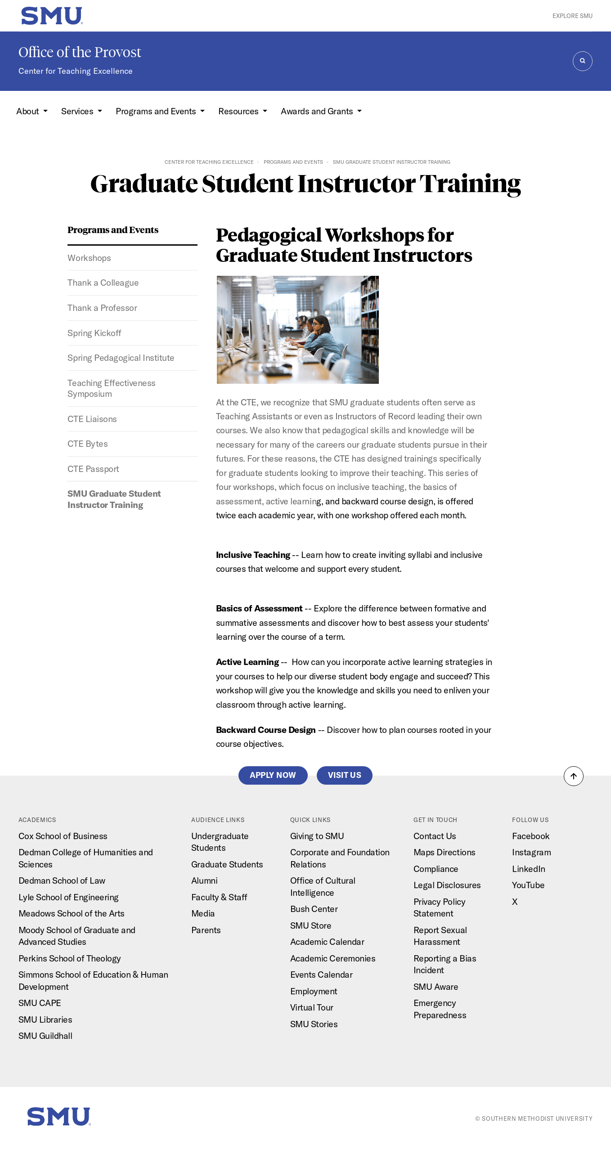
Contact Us (434, 835)
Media (203, 913)
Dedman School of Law (61, 880)
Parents (206, 929)
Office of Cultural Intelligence (322, 886)
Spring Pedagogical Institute (120, 357)
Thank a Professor (102, 307)
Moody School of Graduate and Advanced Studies (76, 936)
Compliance (435, 868)
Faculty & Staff (219, 897)
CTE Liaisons (92, 418)
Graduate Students (227, 864)
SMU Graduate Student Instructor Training (114, 499)
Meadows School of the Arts (71, 913)
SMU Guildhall (45, 1035)
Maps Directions (444, 852)
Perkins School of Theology (69, 958)
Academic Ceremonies (333, 958)
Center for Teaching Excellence (75, 71)
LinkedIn (528, 868)
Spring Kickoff (94, 332)
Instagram (531, 852)
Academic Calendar (327, 941)
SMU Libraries (45, 1019)
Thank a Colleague (103, 282)
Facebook (530, 835)
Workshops (89, 257)
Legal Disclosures (447, 884)
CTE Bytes (87, 443)
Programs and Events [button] (157, 111)
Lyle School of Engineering (68, 897)
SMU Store (311, 925)
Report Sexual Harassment (440, 936)
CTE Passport (93, 468)
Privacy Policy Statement (439, 907)
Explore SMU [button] (573, 15)
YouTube (528, 884)
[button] (574, 776)
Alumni (204, 880)
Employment (313, 991)
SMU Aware (435, 986)
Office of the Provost (79, 52)
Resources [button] (239, 111)
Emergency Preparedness (439, 1008)
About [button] (28, 111)
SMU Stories (314, 1023)
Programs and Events (293, 162)
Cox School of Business (63, 835)
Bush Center (314, 908)
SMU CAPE (39, 1002)
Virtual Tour (311, 1007)
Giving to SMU (317, 835)
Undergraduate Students (220, 842)
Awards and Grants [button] (318, 111)
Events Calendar (321, 974)
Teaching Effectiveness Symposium (111, 388)
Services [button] (78, 111)
